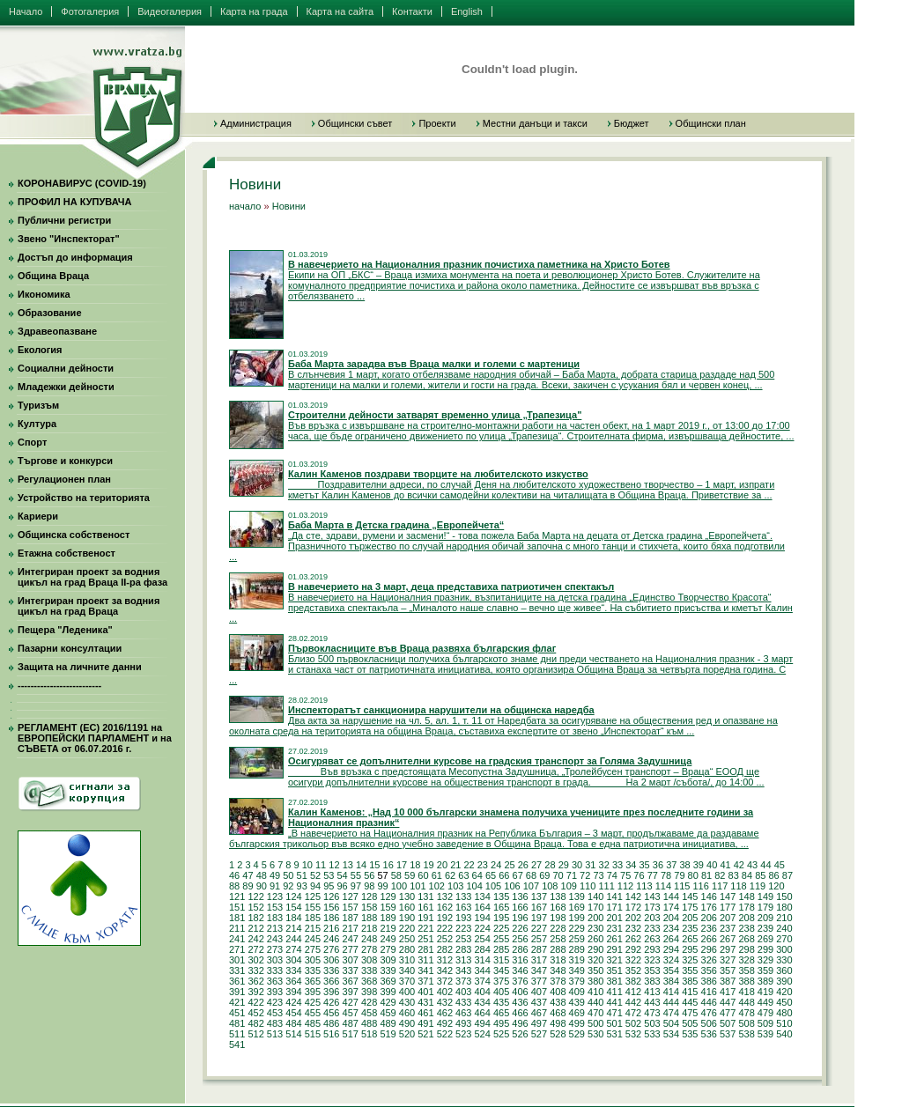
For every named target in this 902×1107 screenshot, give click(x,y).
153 (275, 907)
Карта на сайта (340, 11)
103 (455, 886)
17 (401, 865)
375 (501, 981)
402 (445, 991)
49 (275, 875)
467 (539, 1012)
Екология (40, 349)
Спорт (32, 442)
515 (313, 1034)
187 (351, 917)
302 (255, 960)
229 (577, 928)
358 (746, 970)
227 (539, 928)
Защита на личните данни (80, 666)
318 (558, 960)
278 (369, 949)
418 (746, 991)
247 (351, 939)
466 (520, 1012)
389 (765, 981)
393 (275, 991)
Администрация (256, 123)
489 (388, 1023)
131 (425, 896)
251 (425, 939)
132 (445, 896)
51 (302, 875)
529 (577, 1034)
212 (255, 928)
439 (577, 1002)
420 (784, 991)
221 (425, 928)
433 (463, 1002)
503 (652, 1023)
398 (369, 991)
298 (746, 949)
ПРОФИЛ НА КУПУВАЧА (74, 201)
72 (585, 875)
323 (652, 960)
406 (520, 991)
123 (275, 896)
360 (784, 970)
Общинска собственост (73, 534)
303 (275, 960)
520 (407, 1034)
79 (679, 875)
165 (501, 907)
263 (652, 939)
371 (425, 981)
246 (331, 939)
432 (445, 1002)
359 (765, 970)
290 (595, 949)
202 (633, 917)
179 (765, 907)
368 (369, 981)
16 (388, 865)
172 (633, 907)
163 (463, 907)
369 (388, 981)
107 (531, 886)
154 (293, 907)
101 (417, 886)
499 (577, 1023)
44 (765, 865)
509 (765, 1023)
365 (313, 981)
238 (746, 928)
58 (396, 875)
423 (275, 1002)
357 (728, 970)
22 (468, 865)
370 (407, 981)
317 (539, 960)
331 (237, 970)
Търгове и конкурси (65, 460)
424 (293, 1002)
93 (302, 886)
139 (577, 896)
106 (512, 886)
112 (625, 886)
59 (409, 875)
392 (255, 991)
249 (388, 939)
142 (633, 896)
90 (261, 886)
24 (496, 865)
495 (501, 1023)
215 (313, 928)
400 (407, 991)
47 (247, 875)
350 (595, 970)
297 (728, 949)
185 (313, 917)
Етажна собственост (66, 553)
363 (275, 981)
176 (709, 907)
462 (445, 1012)
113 (644, 886)
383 (652, 981)
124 (293, 896)
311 (425, 960)
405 (501, 991)
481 (237, 1023)
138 (558, 896)
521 (425, 1034)
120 (776, 886)
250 (407, 939)
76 (638, 875)
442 (633, 1002)
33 (617, 865)
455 (313, 1012)
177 (728, 907)
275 (313, 949)
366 (331, 981)
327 (728, 960)
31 (590, 865)
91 (275, 886)
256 (520, 939)
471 (614, 1012)
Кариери (38, 516)
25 (509, 865)
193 (463, 917)
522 (445, 1034)
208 (746, 917)
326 (709, 960)
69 (544, 875)
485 (313, 1023)
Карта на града (254, 11)
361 (237, 981)
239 (765, 928)
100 (399, 886)
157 (351, 907)
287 (539, 949)
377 (539, 981)
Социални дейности (66, 368)
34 (630, 865)
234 (671, 928)
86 (773, 875)
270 (784, 939)
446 (709, 1002)
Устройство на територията (84, 497)
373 (463, 981)
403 (463, 991)
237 (728, 928)
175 (690, 907)
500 (595, 1023)
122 (255, 896)
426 (331, 1002)
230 (595, 928)
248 (369, 939)
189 (388, 917)
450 (784, 1002)
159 (388, 907)
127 (351, 896)
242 (255, 939)
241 (237, 939)
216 (331, 928)
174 (671, 907)
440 (595, 1002)
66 (504, 875)
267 (728, 939)
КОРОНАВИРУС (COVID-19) (82, 183)
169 (577, 907)
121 (237, 896)
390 (784, 981)
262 (633, 939)
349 (577, 970)
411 (614, 991)
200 (595, 917)
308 (369, 960)
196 (520, 917)
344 (482, 970)
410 (595, 991)
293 (652, 949)
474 (671, 1012)
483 (275, 1023)
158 (369, 907)
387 (728, 981)
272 (255, 949)
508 (746, 1023)
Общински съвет (355, 123)
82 (719, 875)
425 (313, 1002)
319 (577, 960)
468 (558, 1012)
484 (293, 1023)
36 (658, 865)
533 (652, 1034)
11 (320, 865)
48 (261, 875)
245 (313, 939)
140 (595, 896)
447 (728, 1002)
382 (633, 981)
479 (765, 1012)
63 (463, 875)
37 (671, 865)
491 (425, 1023)
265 (690, 939)
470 (595, 1012)
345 (501, 970)
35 (645, 865)
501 (614, 1023)
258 (558, 939)
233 (652, 928)
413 (652, 991)
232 (633, 928)
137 (539, 896)
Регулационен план (64, 479)
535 (690, 1034)
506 (709, 1023)
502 (633, 1023)
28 (549, 865)
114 (663, 886)
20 (442, 865)
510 (784, 1023)
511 (237, 1034)
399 (388, 991)
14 (361, 865)
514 (293, 1034)
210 (784, 917)
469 (577, 1012)
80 (693, 875)
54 (342, 875)
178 (746, 907)
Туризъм (38, 405)
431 (425, 1002)
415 (690, 991)
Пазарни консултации (70, 648)
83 (733, 875)
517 (351, 1034)
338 (369, 970)
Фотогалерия (90, 11)
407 (539, 991)
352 (633, 970)
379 (577, 981)
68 (531, 875)
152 (255, 907)
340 (407, 970)
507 (728, 1023)
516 (331, 1034)
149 (765, 896)
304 (293, 960)
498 (558, 1023)
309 (388, 960)
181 (237, 917)
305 (313, 960)
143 (652, 896)
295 (690, 949)
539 (765, 1034)
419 (765, 991)
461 (425, 1012)
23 (482, 865)
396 (331, 991)
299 (765, 949)
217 (351, 928)
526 (520, 1034)
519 (388, 1034)
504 (671, 1023)
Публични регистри (64, 220)
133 (463, 896)
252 (445, 939)
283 (463, 949)
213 (275, 928)
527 (539, 1034)
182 (255, 917)
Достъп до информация (75, 257)
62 (450, 875)
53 (328, 875)
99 (382, 886)
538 (746, 1034)
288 (558, 949)
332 (255, 970)
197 (539, 917)
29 (563, 865)
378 (558, 981)
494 (482, 1023)
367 (351, 981)
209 (765, 917)
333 (275, 970)
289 (577, 949)
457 (351, 1012)
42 (739, 865)
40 (711, 865)
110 (587, 886)
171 (614, 907)
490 (407, 1023)
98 (369, 886)
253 (463, 939)
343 (463, 970)
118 (738, 886)
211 (237, 928)
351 (614, 970)
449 (765, 1002)
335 (313, 970)
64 (477, 875)
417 (728, 991)
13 (348, 865)
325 (690, 960)
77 (652, 875)
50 (288, 875)
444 (671, 1002)
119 (757, 886)
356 (709, 970)
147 (728, 896)
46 (234, 875)
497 (539, 1023)
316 (520, 960)
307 (351, 960)
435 (501, 1002)
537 (728, 1034)
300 (784, 949)
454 (293, 1012)
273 (275, 949)
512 (255, 1034)
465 (501, 1012)
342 (445, 970)
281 (425, 949)
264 (671, 939)
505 (690, 1023)
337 (351, 970)
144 (671, 896)
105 (493, 886)
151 (237, 907)
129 (388, 896)
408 (558, 991)
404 (482, 991)
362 (255, 981)
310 (407, 960)
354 (671, 970)
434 (482, 1002)
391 (237, 991)
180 (784, 907)
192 (445, 917)
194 (482, 917)
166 (520, 907)
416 (709, 991)
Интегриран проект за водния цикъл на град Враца (88, 605)
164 (482, 907)
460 (407, 1012)
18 (415, 865)
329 (765, 960)
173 (652, 907)
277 (351, 949)
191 (425, 917)
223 (463, 928)
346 (520, 970)
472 (633, 1012)
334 (293, 970)
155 (313, 907)
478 (746, 1012)
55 (356, 875)
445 (690, 1002)
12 (334, 865)
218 (369, 928)
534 (671, 1034)
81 (706, 875)
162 (445, 907)
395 (313, 991)
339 (388, 970)
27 (536, 865)
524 (482, 1034)
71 (571, 875)
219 (388, 928)
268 (746, 939)
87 (787, 875)
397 (351, 991)
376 (520, 981)
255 (501, 939)
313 (463, 960)
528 (558, 1034)
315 (501, 960)
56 (369, 875)
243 (275, 939)
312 (445, 960)
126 (331, 896)
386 (709, 981)
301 (237, 960)
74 (612, 875)
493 (463, 1023)
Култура (37, 423)
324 (671, 960)
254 (482, 939)
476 (709, 1012)
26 (523, 865)
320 (595, 960)
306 (331, 960)
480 (784, 1012)
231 (614, 928)
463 (463, 1012)
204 (671, 917)
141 (614, 896)
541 (237, 1044)
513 (275, 1034)
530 (595, 1034)
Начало (25, 11)
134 (482, 896)
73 (598, 875)
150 (784, 896)
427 (351, 1002)
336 (331, 970)
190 (407, 917)
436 (520, 1002)
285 (501, 949)
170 (595, 907)
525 (501, 1034)
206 (709, 917)
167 (539, 907)
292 (633, 949)
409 (577, 991)
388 (746, 981)
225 (501, 928)
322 (633, 960)
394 (293, 991)
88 (234, 886)
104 (474, 886)
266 (709, 939)
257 (539, 939)
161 (425, 907)
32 (604, 865)
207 (728, 917)
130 (407, 896)
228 (558, 928)
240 (784, 928)
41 (725, 865)
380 (595, 981)
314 (482, 960)
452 (255, 1012)
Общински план (711, 123)
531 (614, 1034)
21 (455, 865)
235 (690, 928)
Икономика (44, 294)
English (467, 11)
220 (407, 928)
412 (633, 991)
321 (614, 960)
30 (577, 865)
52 (315, 875)
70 (557, 875)
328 (746, 960)
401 (425, 991)
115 (682, 886)
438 (558, 1002)
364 (293, 981)
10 (307, 865)
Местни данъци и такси (535, 123)
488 (369, 1023)
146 (709, 896)
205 (690, 917)
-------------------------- (59, 685)
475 (690, 1012)
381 (614, 981)
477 (728, 1012)
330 (784, 960)
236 (709, 928)
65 (490, 875)
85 (760, 875)
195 (501, 917)
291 (614, 949)
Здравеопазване (57, 331)
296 (709, 949)
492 (445, 1023)
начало (245, 206)
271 (237, 949)
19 (429, 865)
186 (331, 917)
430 (407, 1002)
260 (595, 939)
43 (752, 865)
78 (666, 875)
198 (558, 917)
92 (288, 886)
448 (746, 1002)
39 (698, 865)
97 (356, 886)
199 (577, 917)
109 (569, 886)
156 (331, 907)
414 (671, 991)
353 (652, 970)
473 (652, 1012)
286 (520, 949)
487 (351, 1023)
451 (237, 1012)
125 (313, 896)
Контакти (412, 11)
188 (369, 917)
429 (388, 1002)
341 (425, 970)
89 (247, 886)
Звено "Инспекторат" (69, 238)
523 (463, 1034)
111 (606, 886)
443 (652, 1002)
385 (690, 981)
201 (614, 917)
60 (423, 875)
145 (690, 896)
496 (520, 1023)
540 (784, 1034)
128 (369, 896)
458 (369, 1012)
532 (633, 1034)
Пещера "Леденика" (65, 629)
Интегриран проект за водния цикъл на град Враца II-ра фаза (92, 576)
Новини (289, 206)
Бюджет (631, 123)
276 (331, 949)
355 (690, 970)
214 (293, 928)
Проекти (436, 123)
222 (445, 928)
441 (614, 1002)
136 (520, 896)
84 (747, 875)
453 (275, 1012)
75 (625, 875)
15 (374, 865)
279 (388, 949)
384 (671, 981)
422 (255, 1002)
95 (328, 886)
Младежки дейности (66, 386)
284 (482, 949)
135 (501, 896)
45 (779, 865)
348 (558, 970)
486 (331, 1023)
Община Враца (53, 275)
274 (293, 949)
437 (539, 1002)
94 (315, 886)
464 (482, 1012)
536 (709, 1034)
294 (671, 949)
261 (614, 939)
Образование (50, 312)
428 (369, 1002)
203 (652, 917)
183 (275, 917)
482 (255, 1023)
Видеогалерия (169, 11)
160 (407, 907)
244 (293, 939)
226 (520, 928)
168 (558, 907)
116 (701, 886)
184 (293, 917)
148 (746, 896)
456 (331, 1012)
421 (237, 1002)
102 (437, 886)
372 (445, 981)
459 (388, 1012)
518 (369, 1034)
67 (518, 875)
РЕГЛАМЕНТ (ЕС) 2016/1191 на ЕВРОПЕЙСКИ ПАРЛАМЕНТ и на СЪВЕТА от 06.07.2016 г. (95, 738)
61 (437, 875)
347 (539, 970)
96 (342, 886)
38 (684, 865)
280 (407, 949)
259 (577, 939)
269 (765, 939)
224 (482, 928)
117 (720, 886)
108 (550, 886)
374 (482, 981)
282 (445, 949)
